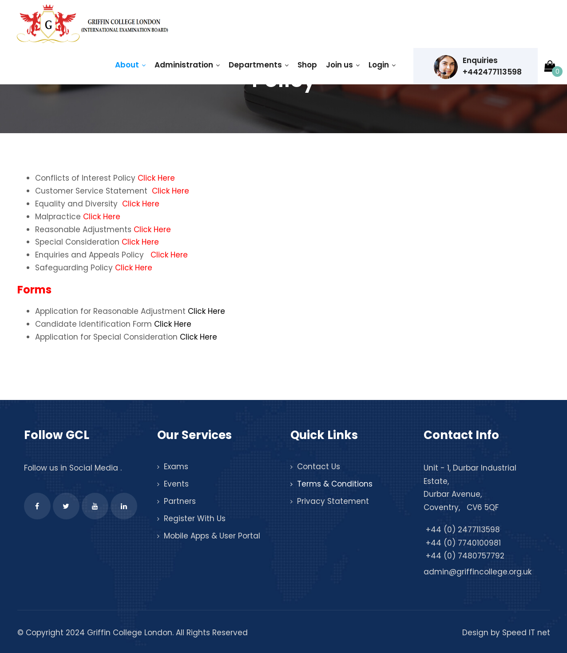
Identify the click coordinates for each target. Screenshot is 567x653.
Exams (176, 466)
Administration (187, 64)
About (130, 64)
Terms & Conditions (335, 484)
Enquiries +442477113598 (477, 67)
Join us (343, 64)
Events (176, 484)
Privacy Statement (333, 501)
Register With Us (195, 518)
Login (382, 64)
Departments (259, 64)
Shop (307, 64)
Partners (180, 501)
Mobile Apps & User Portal (212, 535)
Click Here (156, 178)
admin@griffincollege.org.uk (477, 571)
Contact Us (318, 466)
